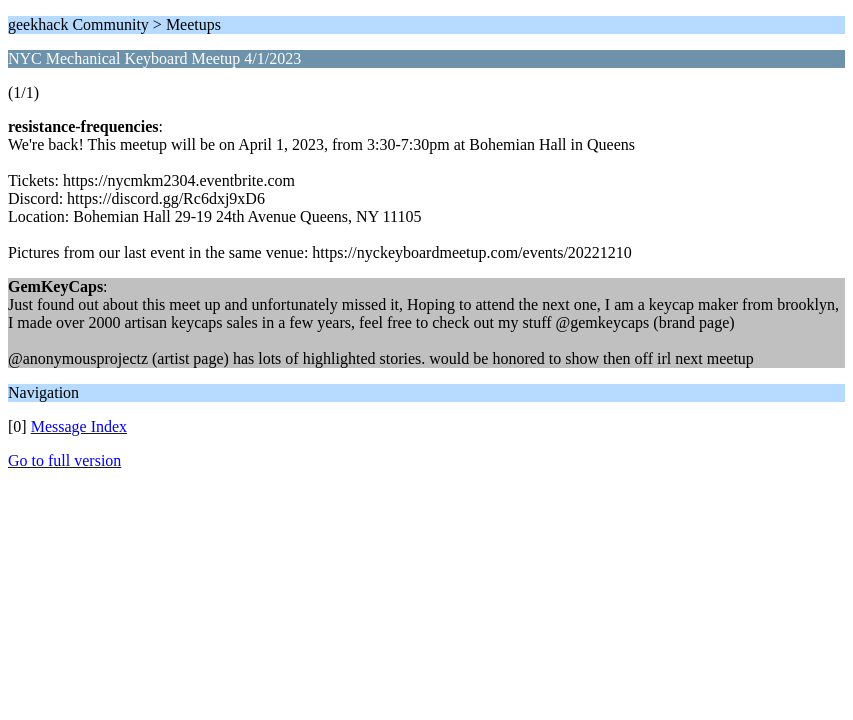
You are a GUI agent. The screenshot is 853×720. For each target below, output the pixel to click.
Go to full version (64, 460)
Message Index (79, 426)
